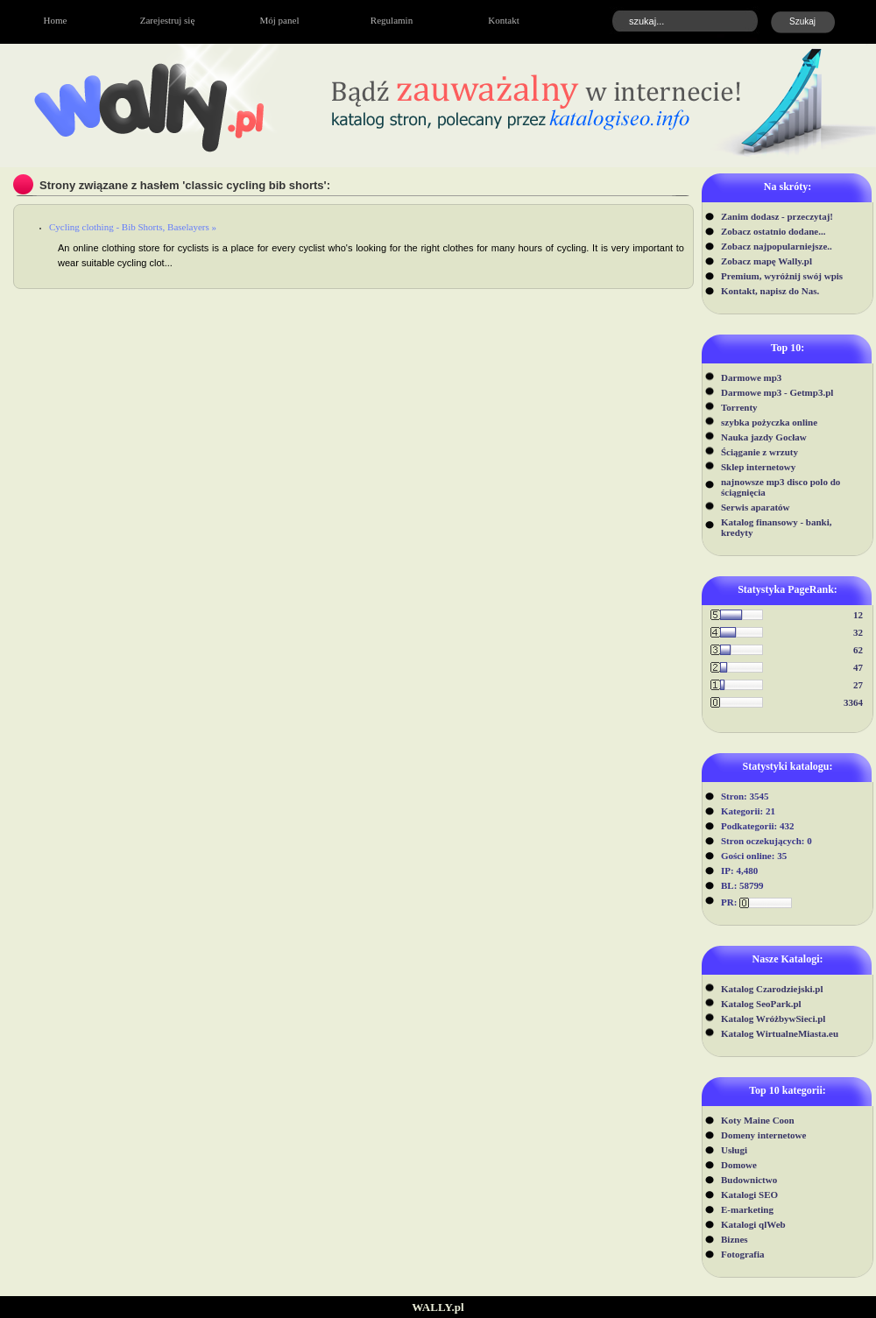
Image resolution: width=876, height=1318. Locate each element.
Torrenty (739, 407)
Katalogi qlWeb (753, 1224)
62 (858, 650)
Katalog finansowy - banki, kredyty (776, 527)
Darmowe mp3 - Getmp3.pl (777, 392)
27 (858, 685)
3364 (853, 702)
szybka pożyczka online (769, 422)
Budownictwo (749, 1179)
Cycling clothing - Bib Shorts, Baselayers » (132, 227)
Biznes (734, 1239)
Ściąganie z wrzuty (759, 452)
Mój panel (280, 20)
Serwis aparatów (755, 507)
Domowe (739, 1164)
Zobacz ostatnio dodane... (773, 231)
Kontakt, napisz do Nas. (770, 290)
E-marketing (747, 1209)
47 (858, 667)
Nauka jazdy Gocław (764, 437)
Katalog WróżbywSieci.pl (773, 1018)
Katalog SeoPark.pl (761, 1003)
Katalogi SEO (749, 1194)
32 (858, 632)
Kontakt (503, 20)
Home (55, 20)
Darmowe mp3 (751, 377)
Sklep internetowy (758, 467)
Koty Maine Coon (758, 1120)
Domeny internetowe (763, 1135)
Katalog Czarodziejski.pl (772, 988)
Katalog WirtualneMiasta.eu (779, 1033)
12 (858, 615)
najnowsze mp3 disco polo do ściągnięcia (780, 486)
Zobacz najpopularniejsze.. (776, 246)
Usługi (734, 1150)
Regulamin (392, 20)
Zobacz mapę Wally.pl (766, 261)
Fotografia (742, 1254)
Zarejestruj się (167, 20)
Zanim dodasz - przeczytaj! (777, 216)
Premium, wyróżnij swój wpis (782, 276)
